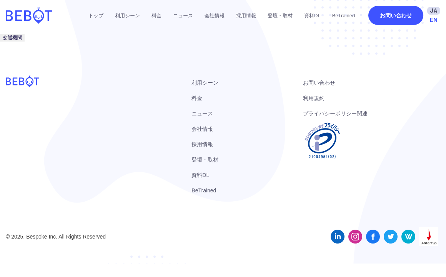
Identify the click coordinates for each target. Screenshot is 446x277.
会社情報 (215, 15)
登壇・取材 (280, 15)
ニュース (183, 15)
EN (434, 20)
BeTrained (343, 15)
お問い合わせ (396, 15)
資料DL (312, 15)
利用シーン (127, 15)
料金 (156, 15)
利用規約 (314, 98)
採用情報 (246, 15)
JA (434, 10)
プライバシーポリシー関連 (335, 113)
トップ (95, 15)
